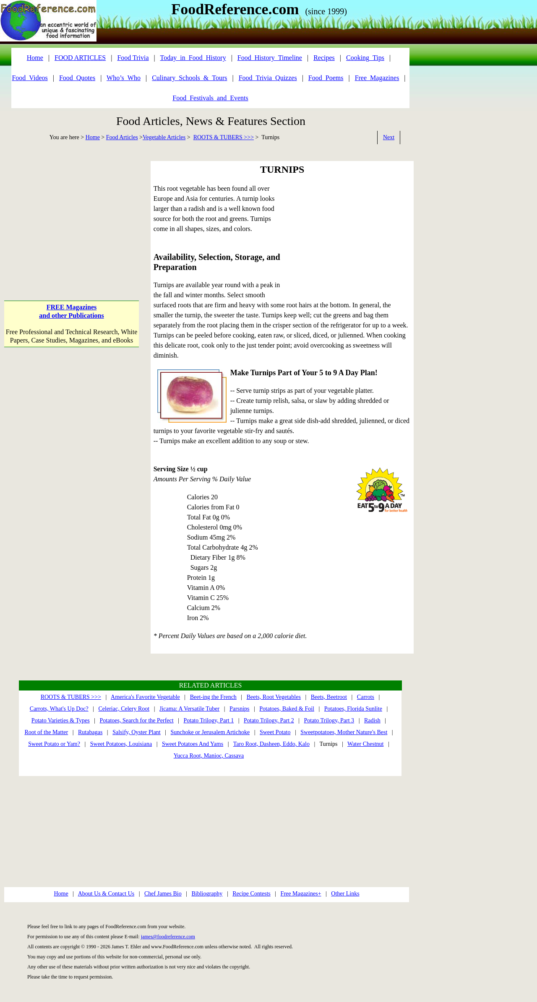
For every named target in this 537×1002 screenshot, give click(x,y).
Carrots (365, 697)
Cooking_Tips (365, 57)
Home (93, 137)
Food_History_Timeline (269, 57)
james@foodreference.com (168, 937)
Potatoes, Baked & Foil (286, 709)
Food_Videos (29, 77)
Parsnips (239, 709)
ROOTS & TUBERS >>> (223, 137)
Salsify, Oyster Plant (136, 732)
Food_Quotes (77, 77)
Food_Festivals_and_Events (210, 97)
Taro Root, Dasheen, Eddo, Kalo (271, 744)
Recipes (324, 57)
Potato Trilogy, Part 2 (269, 720)
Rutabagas (90, 732)
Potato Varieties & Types (60, 720)
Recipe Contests (251, 893)
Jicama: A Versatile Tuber (189, 709)
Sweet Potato (275, 732)
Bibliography (206, 893)
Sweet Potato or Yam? (54, 744)
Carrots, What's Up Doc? (59, 709)
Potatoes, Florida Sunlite (353, 709)
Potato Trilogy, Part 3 (329, 720)
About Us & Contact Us (106, 893)
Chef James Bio (163, 893)
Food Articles (122, 137)
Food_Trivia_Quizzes (268, 77)
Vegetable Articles (164, 137)
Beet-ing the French (213, 697)
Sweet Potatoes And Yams (192, 744)
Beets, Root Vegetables (274, 697)
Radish (372, 720)
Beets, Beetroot (329, 697)
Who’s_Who (124, 77)
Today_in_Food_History (193, 57)
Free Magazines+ (301, 893)
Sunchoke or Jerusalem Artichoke (210, 732)
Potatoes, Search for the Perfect (137, 720)
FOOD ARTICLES (80, 57)
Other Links (345, 893)
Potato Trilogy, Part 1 (208, 720)
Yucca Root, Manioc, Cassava (209, 756)
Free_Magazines (377, 77)
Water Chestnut (365, 744)
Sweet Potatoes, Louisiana (121, 744)
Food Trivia (133, 57)
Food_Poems (326, 77)
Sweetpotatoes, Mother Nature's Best (343, 732)
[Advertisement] (71, 213)
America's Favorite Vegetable (145, 697)
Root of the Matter (46, 732)
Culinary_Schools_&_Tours (189, 77)
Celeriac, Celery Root (124, 709)
